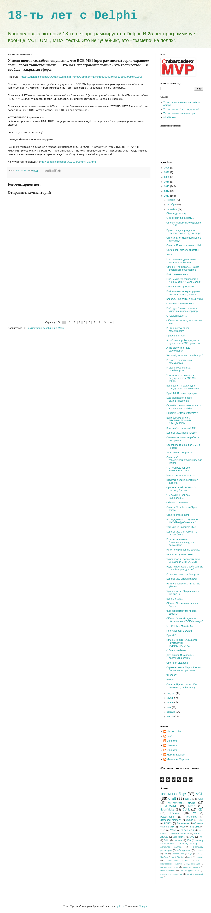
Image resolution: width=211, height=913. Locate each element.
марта (170, 716)
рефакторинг (167, 816)
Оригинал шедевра (177, 662)
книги (197, 833)
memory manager (189, 843)
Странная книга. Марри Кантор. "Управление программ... (184, 669)
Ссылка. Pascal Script (178, 514)
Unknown (172, 740)
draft (172, 798)
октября (171, 204)
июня (170, 702)
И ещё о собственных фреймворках (178, 369)
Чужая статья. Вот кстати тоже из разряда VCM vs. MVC (183, 560)
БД (197, 860)
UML (188, 798)
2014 (167, 191)
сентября (172, 209)
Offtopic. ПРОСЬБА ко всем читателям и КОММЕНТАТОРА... (181, 643)
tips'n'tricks (167, 809)
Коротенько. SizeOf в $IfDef (181, 578)
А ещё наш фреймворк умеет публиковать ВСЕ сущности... (184, 341)
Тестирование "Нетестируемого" (181, 109)
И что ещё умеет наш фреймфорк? (178, 329)
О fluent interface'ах (177, 650)
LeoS (170, 736)
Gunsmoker (183, 823)
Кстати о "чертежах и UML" (181, 428)
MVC (192, 837)
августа (171, 693)
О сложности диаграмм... (180, 217)
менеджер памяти (191, 867)
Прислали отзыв (175, 335)
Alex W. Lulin (174, 731)
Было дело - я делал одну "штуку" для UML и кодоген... (183, 387)
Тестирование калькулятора (179, 113)
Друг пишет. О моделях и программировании (180, 656)
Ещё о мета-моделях (178, 274)
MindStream (169, 117)
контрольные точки (169, 867)
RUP (201, 837)
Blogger (143, 906)
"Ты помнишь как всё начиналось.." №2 (178, 469)
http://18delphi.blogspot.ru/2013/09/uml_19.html (68, 161)
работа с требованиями (171, 874)
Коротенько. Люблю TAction (181, 432)
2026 (167, 167)
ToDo (166, 840)
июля (170, 697)
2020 (167, 177)
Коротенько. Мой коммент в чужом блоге (181, 533)
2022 (167, 172)
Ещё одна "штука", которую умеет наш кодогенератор (182, 309)
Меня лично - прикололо (180, 286)
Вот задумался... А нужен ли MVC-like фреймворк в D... (182, 521)
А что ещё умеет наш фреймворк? (178, 349)
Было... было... (174, 598)
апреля (171, 711)
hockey (174, 813)
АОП (187, 860)
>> (111, 322)
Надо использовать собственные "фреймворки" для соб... (184, 568)
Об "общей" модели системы (182, 250)
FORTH (168, 823)
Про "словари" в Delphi (179, 630)
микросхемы (179, 837)
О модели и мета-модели (180, 303)
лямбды (164, 837)
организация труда (181, 802)
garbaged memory (170, 820)
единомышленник (180, 833)
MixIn (191, 806)
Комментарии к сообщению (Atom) (46, 328)
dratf (190, 857)
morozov (199, 857)
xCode (189, 820)
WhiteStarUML (178, 857)
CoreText (199, 850)
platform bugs (171, 860)
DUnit (186, 809)
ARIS (169, 254)
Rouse (182, 826)
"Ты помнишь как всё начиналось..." (178, 496)
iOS (189, 840)
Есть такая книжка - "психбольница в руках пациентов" (180, 542)
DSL (201, 820)
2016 (167, 181)
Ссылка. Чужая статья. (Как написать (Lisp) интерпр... (181, 686)
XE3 (200, 798)
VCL (199, 794)
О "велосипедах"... (176, 315)
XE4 (200, 809)
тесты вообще (173, 794)
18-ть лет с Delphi (72, 15)
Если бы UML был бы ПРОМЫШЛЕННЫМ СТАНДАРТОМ (178, 420)
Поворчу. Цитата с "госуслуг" (182, 413)
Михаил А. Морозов (178, 759)
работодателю (184, 850)
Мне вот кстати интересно (180, 475)
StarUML (195, 826)
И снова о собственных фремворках (179, 361)
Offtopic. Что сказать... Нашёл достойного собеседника (182, 268)
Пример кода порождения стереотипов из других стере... (184, 231)
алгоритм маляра (170, 847)
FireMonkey (190, 816)
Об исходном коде (176, 213)
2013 (167, 195)
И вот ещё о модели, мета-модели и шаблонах (181, 261)
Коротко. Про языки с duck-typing (184, 299)
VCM (172, 830)
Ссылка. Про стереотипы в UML (184, 245)
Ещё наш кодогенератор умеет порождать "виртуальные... (183, 293)
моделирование (167, 870)
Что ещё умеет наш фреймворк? (184, 355)
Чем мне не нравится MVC (181, 527)
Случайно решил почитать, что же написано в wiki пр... (183, 407)
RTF (165, 854)
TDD (162, 830)
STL (198, 854)
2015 (167, 186)
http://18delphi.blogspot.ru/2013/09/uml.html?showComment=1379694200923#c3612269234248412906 (82, 76)
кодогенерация (193, 864)
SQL (190, 854)
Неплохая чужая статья (179, 554)
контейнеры (187, 830)
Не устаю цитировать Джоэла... (183, 549)
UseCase (164, 857)
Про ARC (171, 635)
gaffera (120, 906)
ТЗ (194, 813)
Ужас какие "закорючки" (179, 452)
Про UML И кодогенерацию (181, 393)
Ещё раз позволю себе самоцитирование (179, 399)
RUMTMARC (168, 806)
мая (169, 707)
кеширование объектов (171, 864)
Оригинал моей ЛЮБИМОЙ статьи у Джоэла (181, 489)
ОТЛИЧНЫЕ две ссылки (179, 626)
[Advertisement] (79, 294)
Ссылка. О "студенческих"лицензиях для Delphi (184, 460)
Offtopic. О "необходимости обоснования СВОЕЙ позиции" (184, 620)
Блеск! (170, 679)
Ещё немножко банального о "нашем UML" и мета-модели (183, 280)
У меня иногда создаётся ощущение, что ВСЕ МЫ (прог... (181, 378)
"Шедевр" (171, 675)
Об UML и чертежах (177, 502)
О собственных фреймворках (182, 574)
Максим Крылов (176, 754)
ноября (171, 199)
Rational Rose (178, 854)
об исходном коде (189, 870)
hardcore (178, 840)
